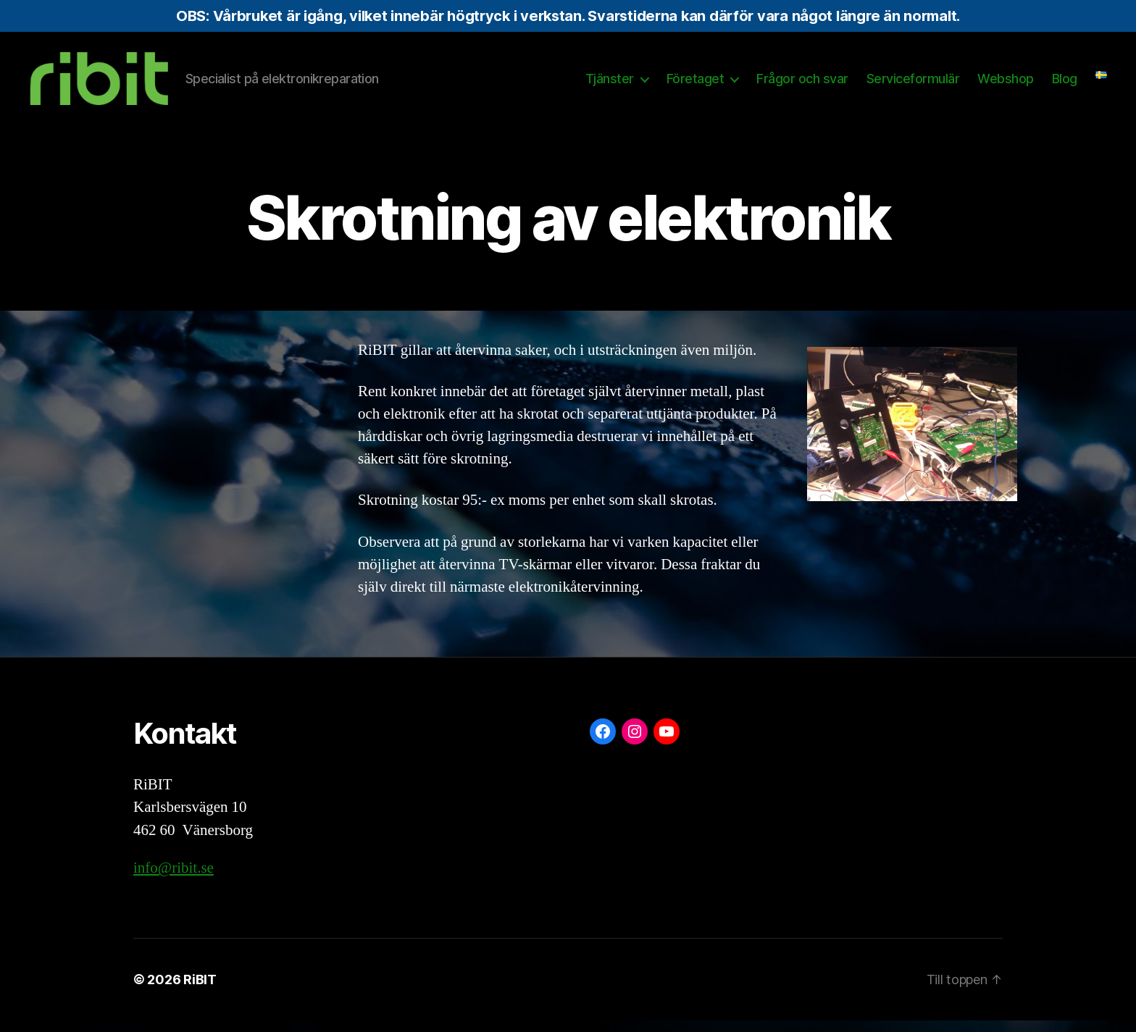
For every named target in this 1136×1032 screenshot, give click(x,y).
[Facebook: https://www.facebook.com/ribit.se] (603, 743)
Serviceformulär (913, 84)
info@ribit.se (173, 880)
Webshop (1005, 84)
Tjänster (609, 84)
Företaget (695, 84)
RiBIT (200, 991)
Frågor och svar (802, 84)
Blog (1064, 84)
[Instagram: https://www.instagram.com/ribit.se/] (635, 743)
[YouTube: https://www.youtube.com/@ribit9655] (666, 743)
